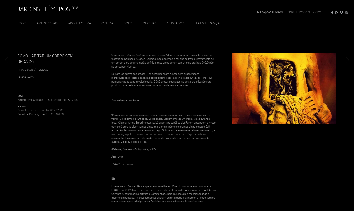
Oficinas (149, 23)
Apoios (316, 12)
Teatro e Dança (207, 23)
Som (22, 23)
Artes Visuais (47, 23)
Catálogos (274, 12)
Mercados (175, 23)
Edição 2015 (303, 12)
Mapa (261, 12)
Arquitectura (79, 23)
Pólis (128, 23)
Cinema (107, 23)
